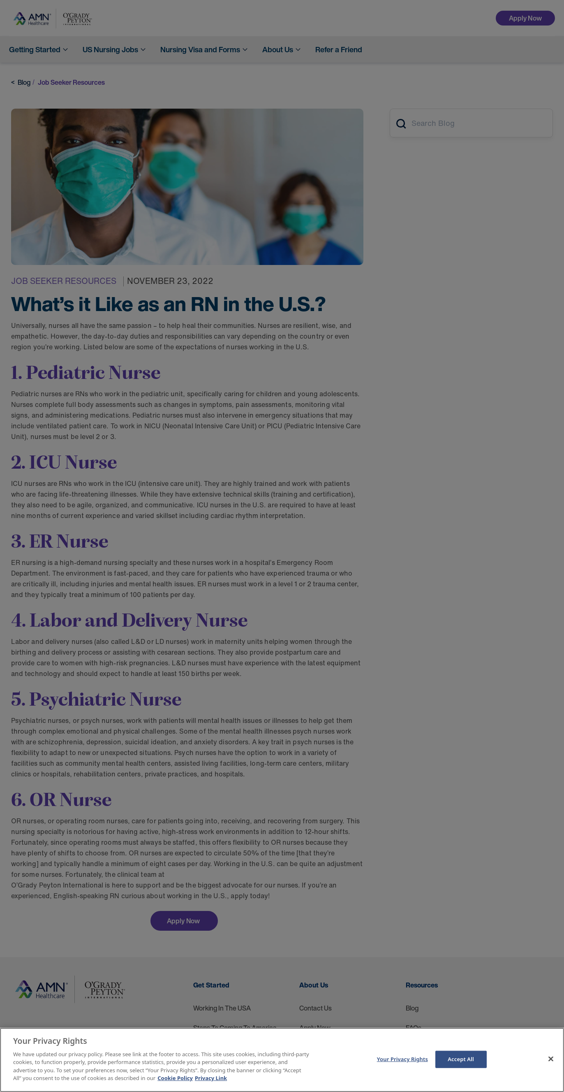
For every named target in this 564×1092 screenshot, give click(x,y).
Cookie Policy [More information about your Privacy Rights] (175, 1078)
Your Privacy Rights (402, 1059)
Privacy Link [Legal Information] (211, 1078)
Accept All (461, 1059)
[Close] (551, 1059)
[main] (282, 1060)
